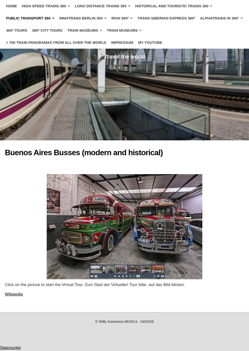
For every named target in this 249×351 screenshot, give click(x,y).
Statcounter (10, 347)
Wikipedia (14, 294)
